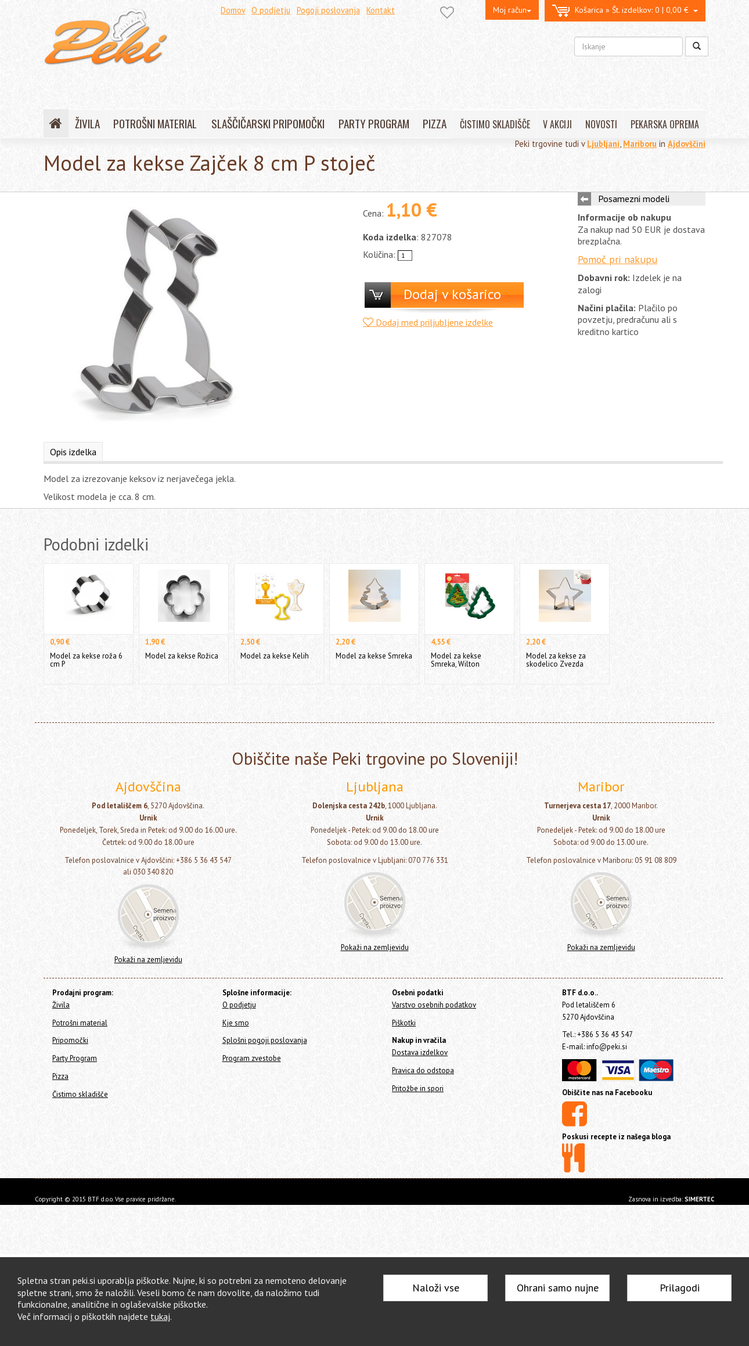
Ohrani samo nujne (558, 1287)
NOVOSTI (601, 124)
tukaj (160, 1316)
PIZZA (434, 123)
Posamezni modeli (633, 198)
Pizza (60, 1076)
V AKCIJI (557, 124)
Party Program (74, 1058)
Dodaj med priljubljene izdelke (428, 322)
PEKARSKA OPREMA (665, 124)
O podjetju (270, 10)
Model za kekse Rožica (181, 656)
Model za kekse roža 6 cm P (86, 660)
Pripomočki (70, 1040)
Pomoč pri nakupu (617, 259)
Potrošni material (79, 1023)
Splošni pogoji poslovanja (264, 1040)
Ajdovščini (686, 143)
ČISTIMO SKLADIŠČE (495, 124)
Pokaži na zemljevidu (148, 959)
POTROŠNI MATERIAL (155, 123)
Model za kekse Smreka (374, 656)
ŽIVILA (87, 123)
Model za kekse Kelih (274, 656)
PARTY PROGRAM (374, 123)
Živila (61, 1005)
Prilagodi (680, 1287)
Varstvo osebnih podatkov (434, 1005)
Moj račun (512, 10)
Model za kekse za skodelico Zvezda (556, 660)
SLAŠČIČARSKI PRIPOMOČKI (268, 123)
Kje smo (235, 1023)
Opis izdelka (73, 452)
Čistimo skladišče (80, 1094)
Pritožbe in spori (418, 1088)
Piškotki (404, 1023)
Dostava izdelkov (420, 1052)
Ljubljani (603, 143)
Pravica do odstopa (423, 1070)
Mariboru (640, 143)
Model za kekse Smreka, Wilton (456, 660)
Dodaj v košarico (452, 294)
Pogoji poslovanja (328, 10)
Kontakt (380, 10)
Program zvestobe (251, 1058)
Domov (233, 10)
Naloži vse (435, 1287)
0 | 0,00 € (625, 10)
